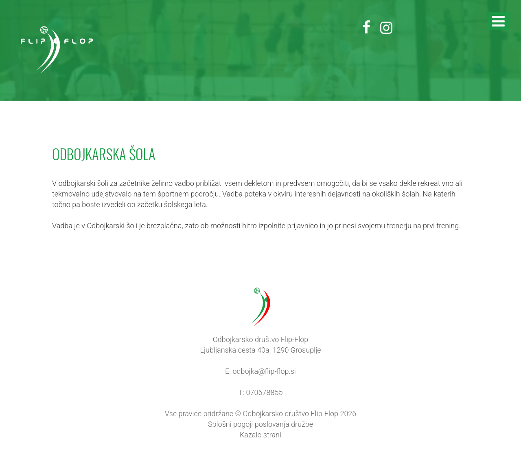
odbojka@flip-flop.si (264, 371)
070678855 (264, 392)
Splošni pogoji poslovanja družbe (260, 424)
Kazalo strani (260, 434)
